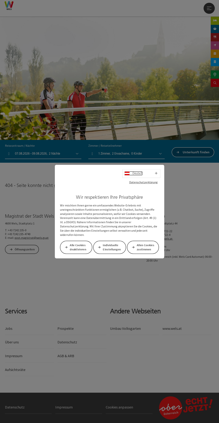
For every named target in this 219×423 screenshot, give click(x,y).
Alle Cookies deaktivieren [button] (78, 247)
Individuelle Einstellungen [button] (112, 247)
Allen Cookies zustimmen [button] (145, 247)
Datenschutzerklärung (143, 182)
